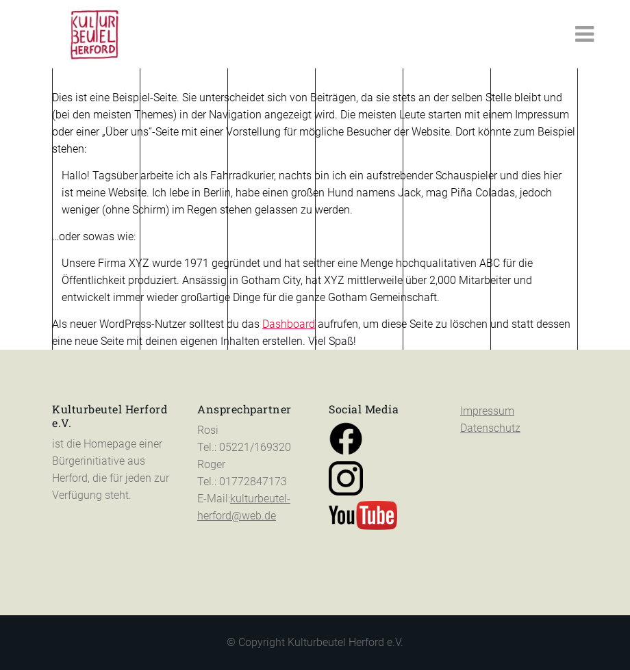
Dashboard (288, 324)
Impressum (487, 410)
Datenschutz (490, 428)
